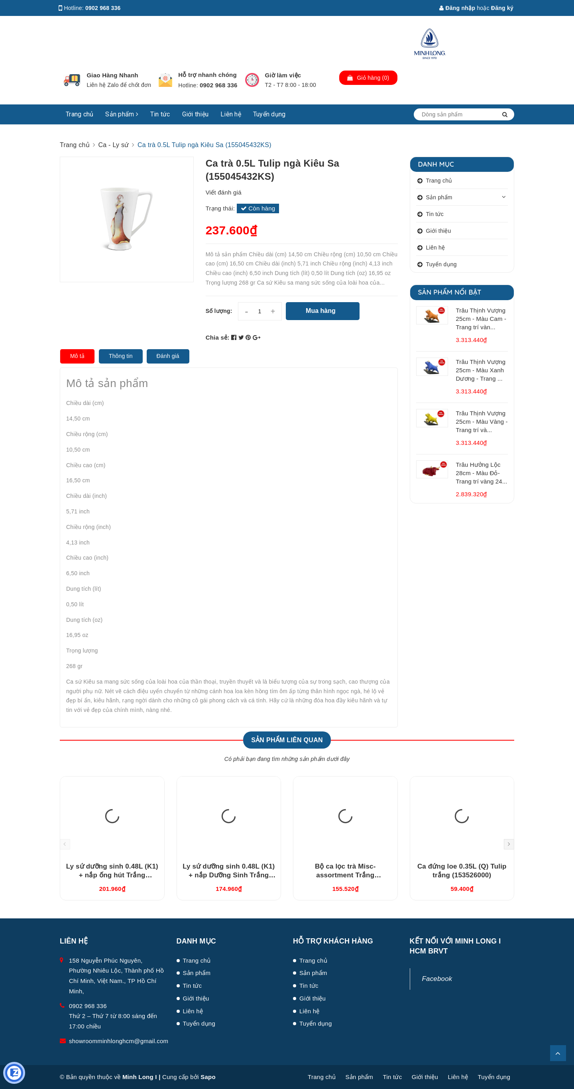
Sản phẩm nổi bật (450, 292)
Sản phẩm (121, 114)
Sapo (208, 1076)
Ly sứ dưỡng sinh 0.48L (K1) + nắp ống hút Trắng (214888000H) (112, 875)
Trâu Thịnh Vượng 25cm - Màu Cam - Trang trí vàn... (481, 318)
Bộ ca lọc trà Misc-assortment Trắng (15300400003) (345, 875)
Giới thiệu (195, 114)
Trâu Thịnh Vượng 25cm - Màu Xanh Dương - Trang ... (481, 370)
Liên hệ (230, 114)
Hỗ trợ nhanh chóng (207, 74)
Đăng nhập (457, 8)
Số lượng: (219, 311)
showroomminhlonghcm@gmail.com (118, 1041)
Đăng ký (502, 8)
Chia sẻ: (218, 337)
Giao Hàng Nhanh (112, 75)
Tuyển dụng (269, 114)
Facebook (437, 979)
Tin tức (160, 114)
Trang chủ (79, 114)
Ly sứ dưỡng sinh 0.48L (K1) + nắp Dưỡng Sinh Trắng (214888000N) (229, 875)
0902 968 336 (103, 8)
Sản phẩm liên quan (287, 740)
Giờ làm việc (283, 75)
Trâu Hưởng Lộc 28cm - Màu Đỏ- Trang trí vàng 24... (481, 473)
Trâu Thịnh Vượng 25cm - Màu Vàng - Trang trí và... (482, 421)
